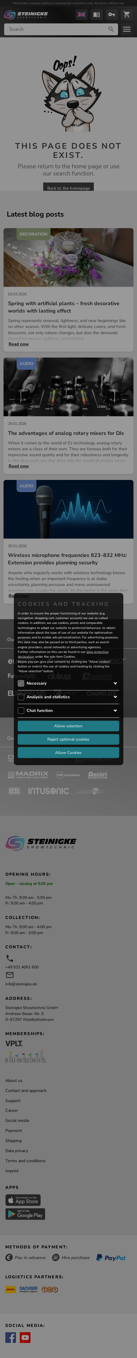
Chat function (40, 710)
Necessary (36, 683)
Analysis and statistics (48, 696)
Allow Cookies (68, 752)
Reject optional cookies (68, 739)
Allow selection (68, 725)
